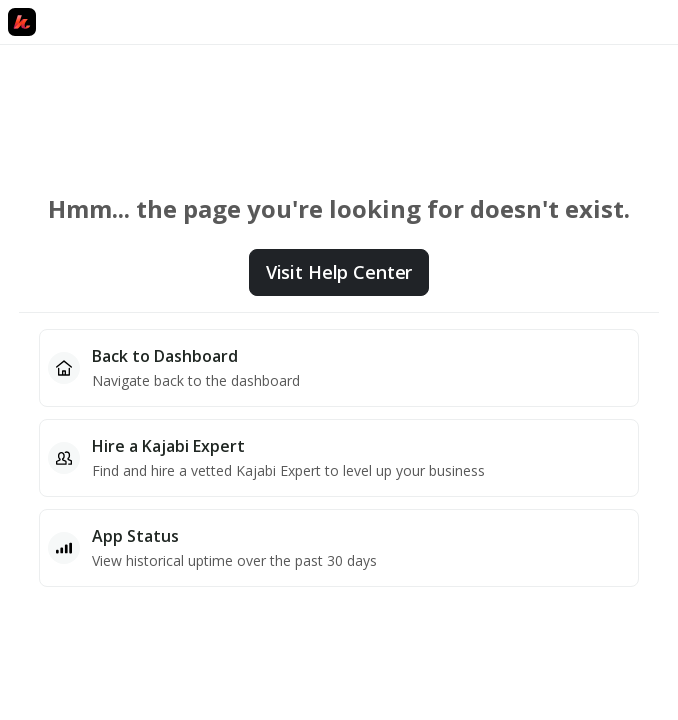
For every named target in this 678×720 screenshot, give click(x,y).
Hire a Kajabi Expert (168, 446)
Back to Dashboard (165, 356)
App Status (135, 536)
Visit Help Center (339, 272)
